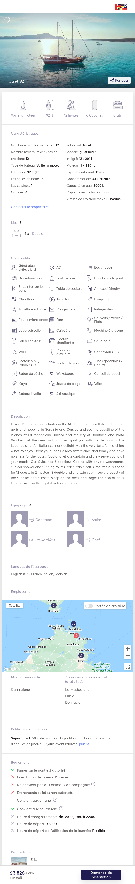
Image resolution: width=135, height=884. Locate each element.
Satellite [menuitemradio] (14, 605)
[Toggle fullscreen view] (127, 666)
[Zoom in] (127, 648)
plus (84, 744)
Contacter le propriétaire (30, 207)
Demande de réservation (101, 874)
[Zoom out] (127, 656)
